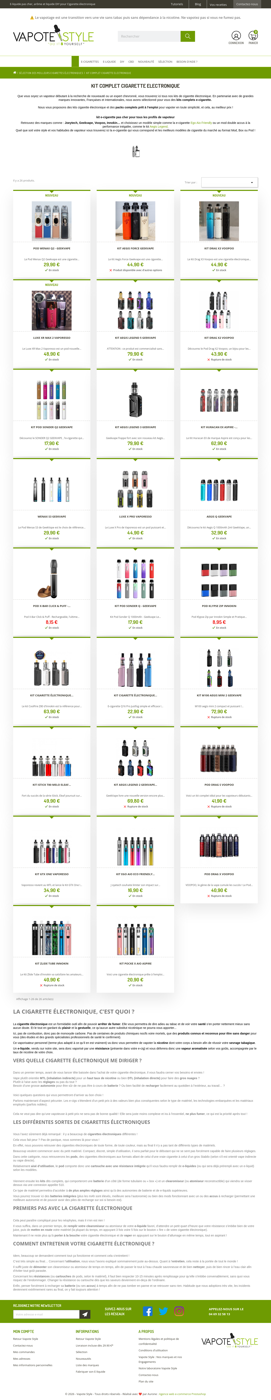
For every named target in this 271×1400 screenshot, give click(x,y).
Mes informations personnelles (33, 1365)
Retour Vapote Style (25, 1339)
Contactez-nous (247, 4)
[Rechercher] (156, 36)
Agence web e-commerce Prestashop (182, 1394)
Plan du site (146, 1381)
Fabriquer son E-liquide (90, 1371)
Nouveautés (83, 1359)
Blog (198, 4)
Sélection (81, 1352)
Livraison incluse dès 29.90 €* (94, 1345)
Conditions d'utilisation (153, 1350)
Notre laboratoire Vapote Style (158, 1368)
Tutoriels (177, 4)
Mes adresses (21, 1359)
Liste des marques (87, 1365)
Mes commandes (24, 1352)
